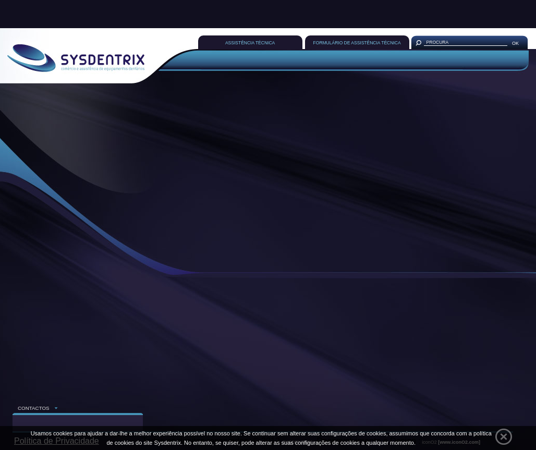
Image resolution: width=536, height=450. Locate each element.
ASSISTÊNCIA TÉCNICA (250, 42)
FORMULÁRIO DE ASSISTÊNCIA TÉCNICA (357, 42)
